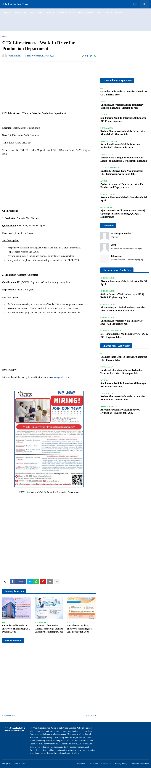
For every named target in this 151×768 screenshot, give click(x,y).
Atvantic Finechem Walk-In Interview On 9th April (123, 199)
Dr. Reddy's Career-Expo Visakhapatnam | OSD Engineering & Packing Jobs (122, 172)
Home (4, 37)
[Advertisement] (75, 20)
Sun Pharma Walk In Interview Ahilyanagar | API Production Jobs (79, 628)
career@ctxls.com (60, 377)
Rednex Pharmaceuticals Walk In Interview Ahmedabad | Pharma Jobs (122, 133)
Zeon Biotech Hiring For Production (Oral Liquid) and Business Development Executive (123, 159)
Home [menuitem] (7, 12)
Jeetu (113, 244)
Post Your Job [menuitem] (114, 12)
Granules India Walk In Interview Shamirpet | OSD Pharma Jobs (16, 628)
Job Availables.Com (15, 4)
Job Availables (19, 764)
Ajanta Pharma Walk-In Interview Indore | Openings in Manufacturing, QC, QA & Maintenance (122, 213)
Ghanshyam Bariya (121, 233)
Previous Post (9, 716)
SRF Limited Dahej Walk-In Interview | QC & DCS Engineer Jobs (124, 335)
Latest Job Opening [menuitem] (59, 12)
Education (116, 256)
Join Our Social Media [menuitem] (29, 12)
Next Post (90, 716)
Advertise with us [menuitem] (89, 12)
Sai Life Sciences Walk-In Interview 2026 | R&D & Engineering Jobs (122, 296)
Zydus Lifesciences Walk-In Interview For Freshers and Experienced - (122, 185)
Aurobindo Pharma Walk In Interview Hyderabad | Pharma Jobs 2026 (120, 146)
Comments (108, 225)
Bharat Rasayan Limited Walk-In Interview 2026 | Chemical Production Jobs (123, 309)
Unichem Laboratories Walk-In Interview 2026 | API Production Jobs (121, 322)
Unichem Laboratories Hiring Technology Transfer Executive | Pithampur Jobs (49, 628)
